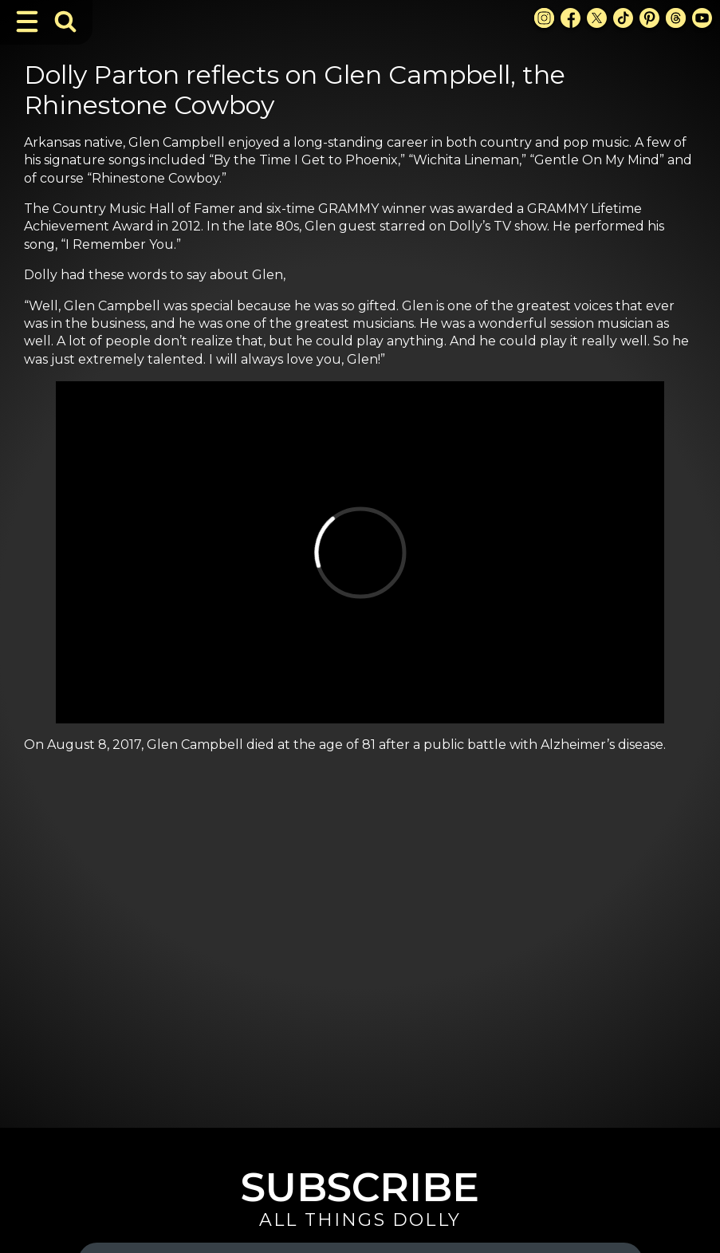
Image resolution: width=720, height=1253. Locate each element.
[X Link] (597, 18)
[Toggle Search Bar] (65, 21)
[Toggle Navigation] (27, 21)
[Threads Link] (676, 18)
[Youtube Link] (702, 18)
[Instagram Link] (544, 18)
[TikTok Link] (623, 18)
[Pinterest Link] (649, 18)
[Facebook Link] (570, 18)
